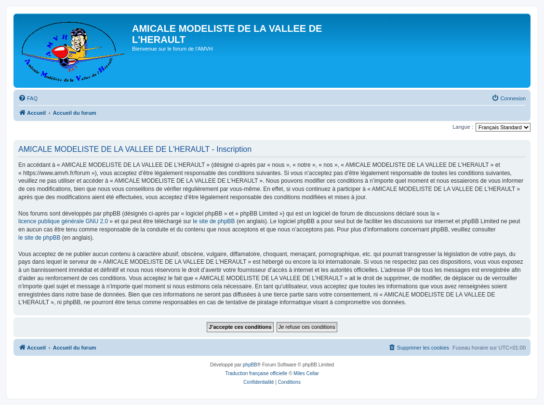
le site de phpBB (214, 221)
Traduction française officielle (256, 373)
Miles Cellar (305, 373)
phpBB (250, 364)
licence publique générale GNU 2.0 (63, 221)
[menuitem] (28, 98)
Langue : (462, 127)
